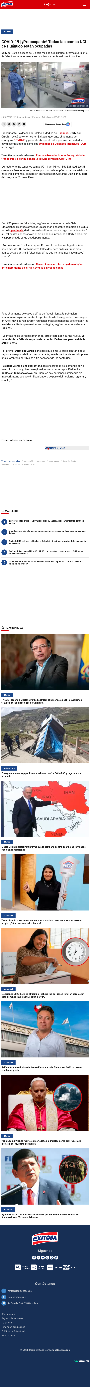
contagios (41, 461)
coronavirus (54, 461)
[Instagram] (47, 1258)
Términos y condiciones (13, 1327)
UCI (34, 464)
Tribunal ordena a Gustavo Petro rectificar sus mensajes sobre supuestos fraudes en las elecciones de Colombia (41, 701)
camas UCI (28, 461)
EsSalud (5, 464)
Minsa (26, 464)
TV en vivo (6, 1322)
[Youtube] (43, 1258)
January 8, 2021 (56, 448)
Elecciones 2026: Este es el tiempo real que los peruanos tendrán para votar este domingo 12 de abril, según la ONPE (42, 995)
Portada (7, 32)
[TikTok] (56, 1258)
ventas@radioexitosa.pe (20, 1291)
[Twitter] (38, 1258)
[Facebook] (34, 1258)
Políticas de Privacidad (13, 1331)
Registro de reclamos (12, 1318)
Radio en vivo (8, 1335)
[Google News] (52, 1258)
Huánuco (16, 464)
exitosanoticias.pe (17, 1297)
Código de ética (9, 1314)
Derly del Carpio (69, 461)
